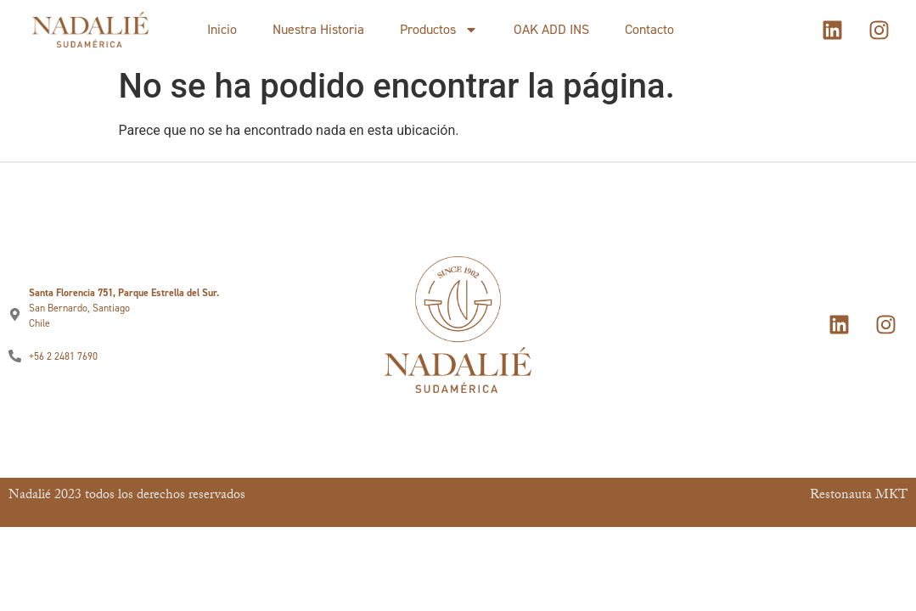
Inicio (222, 29)
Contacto (649, 29)
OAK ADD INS (551, 29)
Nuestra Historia (318, 29)
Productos (439, 29)
